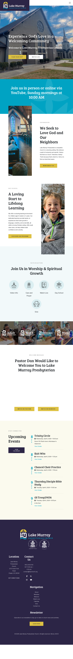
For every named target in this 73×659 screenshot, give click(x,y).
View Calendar (16, 464)
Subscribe (36, 638)
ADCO (57, 648)
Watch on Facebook (48, 423)
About (36, 606)
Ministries (36, 609)
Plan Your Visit (17, 57)
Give (36, 618)
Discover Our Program (20, 236)
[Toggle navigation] (70, 3)
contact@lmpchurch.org (30, 586)
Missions (36, 611)
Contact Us (36, 620)
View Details (38, 460)
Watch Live (36, 57)
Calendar (36, 615)
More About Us (48, 165)
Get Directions (14, 592)
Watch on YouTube (24, 423)
